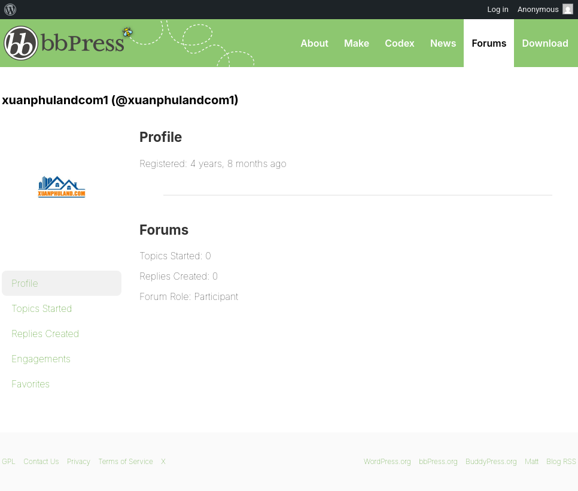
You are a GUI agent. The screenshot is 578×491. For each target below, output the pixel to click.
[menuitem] (10, 9)
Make (356, 43)
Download (545, 43)
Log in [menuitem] (498, 9)
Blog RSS (561, 461)
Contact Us (41, 461)
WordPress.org (387, 461)
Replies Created (45, 334)
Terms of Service (125, 461)
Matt (532, 461)
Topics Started (41, 308)
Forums (488, 43)
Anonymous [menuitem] (545, 9)
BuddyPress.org (491, 461)
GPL (9, 461)
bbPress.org (64, 43)
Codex (400, 43)
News (443, 43)
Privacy (78, 461)
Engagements (41, 359)
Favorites (30, 384)
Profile (24, 283)
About (314, 43)
